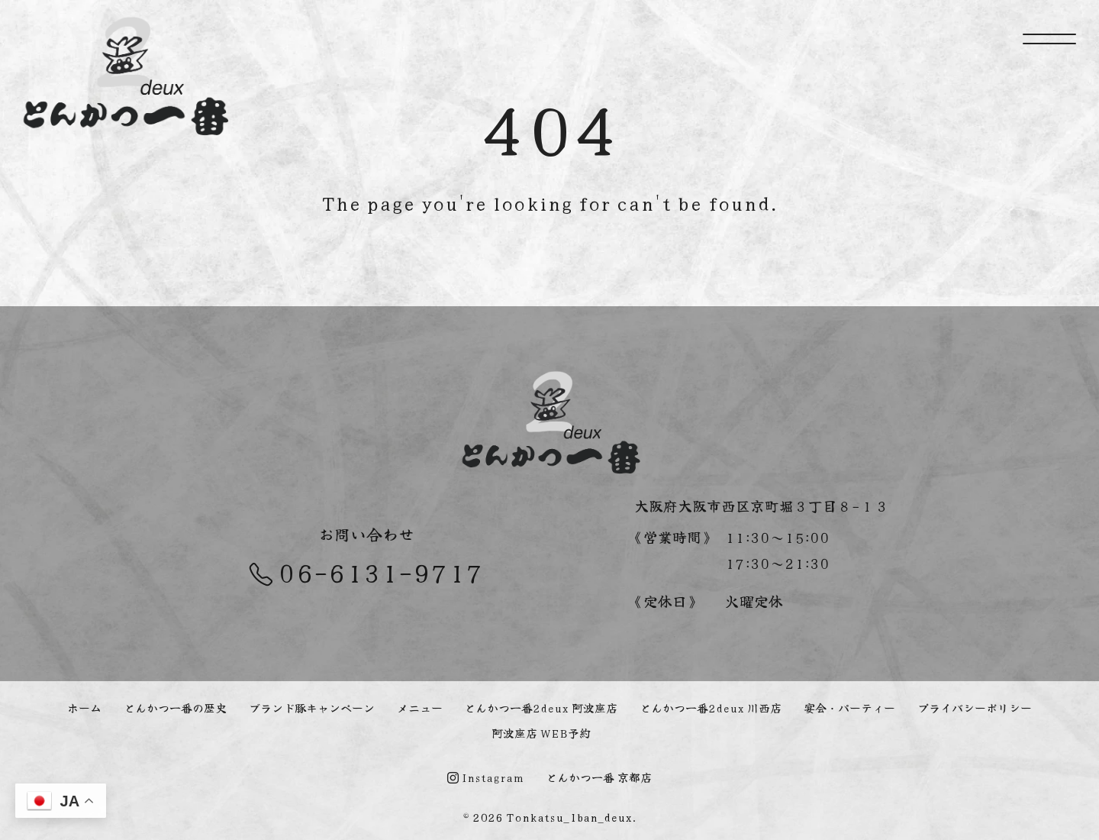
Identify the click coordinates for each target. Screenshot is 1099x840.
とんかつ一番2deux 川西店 (711, 707)
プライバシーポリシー (974, 707)
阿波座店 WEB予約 (541, 733)
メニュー (420, 707)
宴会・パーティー (849, 707)
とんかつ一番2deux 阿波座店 (540, 707)
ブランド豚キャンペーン (312, 707)
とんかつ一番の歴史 (175, 707)
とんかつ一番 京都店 (599, 777)
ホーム (84, 707)
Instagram (485, 777)
